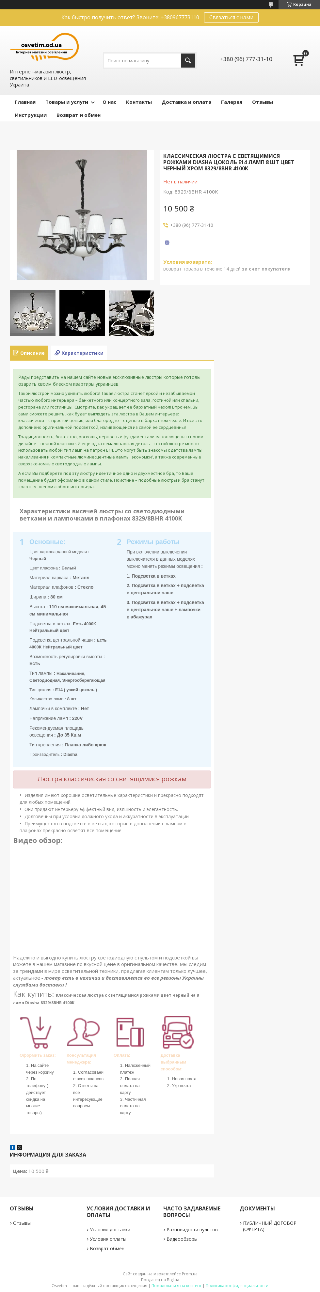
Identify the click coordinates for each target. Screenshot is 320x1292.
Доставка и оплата (186, 102)
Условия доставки (110, 1229)
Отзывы (262, 102)
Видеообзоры (182, 1239)
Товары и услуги (66, 102)
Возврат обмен (107, 1248)
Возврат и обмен (78, 115)
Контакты (139, 102)
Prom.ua (190, 1274)
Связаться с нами (231, 17)
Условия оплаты (108, 1239)
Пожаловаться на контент (176, 1285)
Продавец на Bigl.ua (160, 1280)
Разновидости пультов (192, 1229)
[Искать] (188, 61)
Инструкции (31, 115)
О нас (109, 102)
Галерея (231, 102)
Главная (25, 102)
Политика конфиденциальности (237, 1285)
